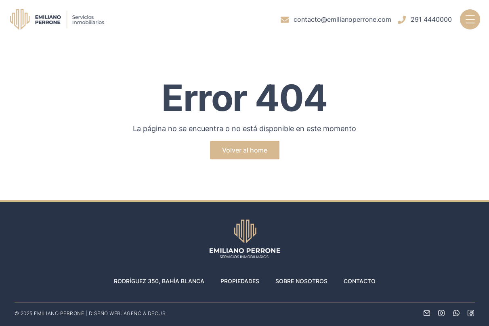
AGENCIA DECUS (145, 313)
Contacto (360, 281)
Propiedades (239, 281)
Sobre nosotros (301, 281)
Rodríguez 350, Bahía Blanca (159, 281)
